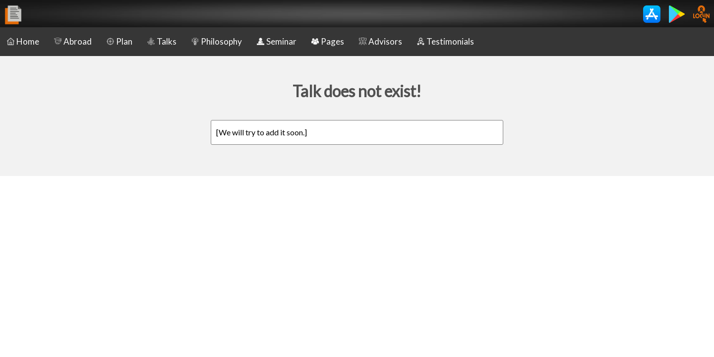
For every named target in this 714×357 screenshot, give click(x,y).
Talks (162, 41)
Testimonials (445, 41)
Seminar (277, 41)
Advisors (380, 41)
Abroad (73, 41)
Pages (327, 41)
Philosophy (216, 41)
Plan (119, 41)
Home (23, 41)
